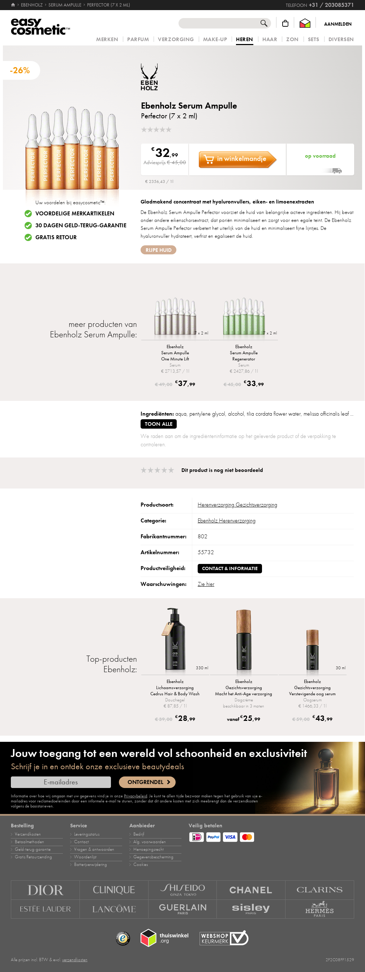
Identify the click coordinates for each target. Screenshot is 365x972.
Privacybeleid (135, 795)
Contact (81, 842)
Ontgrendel (145, 782)
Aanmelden (338, 24)
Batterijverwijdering (90, 864)
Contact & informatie (230, 568)
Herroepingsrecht (148, 849)
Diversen (341, 39)
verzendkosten (74, 960)
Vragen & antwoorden (94, 849)
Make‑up (215, 39)
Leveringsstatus (86, 834)
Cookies (140, 864)
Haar (269, 39)
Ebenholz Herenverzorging (227, 520)
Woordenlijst (85, 857)
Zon (292, 39)
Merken (107, 39)
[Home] (13, 5)
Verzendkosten (28, 834)
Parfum (138, 39)
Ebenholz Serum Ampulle (189, 105)
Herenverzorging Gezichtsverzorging (237, 505)
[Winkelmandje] (285, 23)
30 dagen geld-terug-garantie (80, 225)
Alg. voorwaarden (149, 842)
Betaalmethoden (29, 842)
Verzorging (176, 39)
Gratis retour (56, 237)
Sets (313, 39)
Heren (244, 40)
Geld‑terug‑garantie (33, 849)
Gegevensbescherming (153, 857)
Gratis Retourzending (33, 857)
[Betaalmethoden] (271, 835)
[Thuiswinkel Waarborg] (305, 23)
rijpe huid (159, 250)
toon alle (158, 424)
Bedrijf (138, 834)
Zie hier (206, 584)
